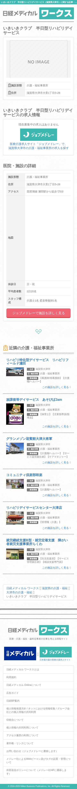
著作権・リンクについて (19, 743)
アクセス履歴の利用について (22, 735)
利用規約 (11, 677)
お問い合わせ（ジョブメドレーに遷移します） (32, 751)
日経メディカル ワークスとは (22, 669)
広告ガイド (12, 693)
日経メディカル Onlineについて (23, 685)
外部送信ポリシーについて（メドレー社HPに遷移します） (36, 772)
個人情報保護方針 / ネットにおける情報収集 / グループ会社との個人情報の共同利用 (38, 710)
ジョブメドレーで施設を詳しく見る (38, 313)
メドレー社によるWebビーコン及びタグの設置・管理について (38, 760)
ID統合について (15, 719)
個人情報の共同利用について (22, 727)
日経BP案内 (13, 700)
